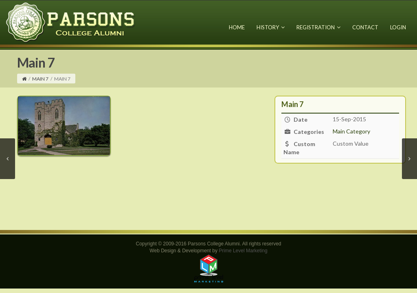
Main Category (351, 131)
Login (398, 27)
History (271, 27)
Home (237, 27)
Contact (365, 27)
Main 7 (40, 79)
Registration (318, 27)
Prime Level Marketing (243, 251)
